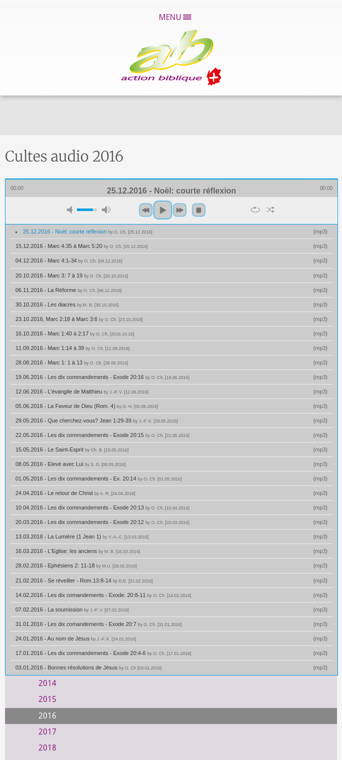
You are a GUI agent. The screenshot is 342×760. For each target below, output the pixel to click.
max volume (106, 210)
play (163, 210)
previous (146, 210)
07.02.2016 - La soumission (72, 609)
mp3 (320, 231)
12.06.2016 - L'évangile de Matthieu (81, 391)
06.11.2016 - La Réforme (68, 290)
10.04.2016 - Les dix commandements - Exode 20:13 (102, 507)
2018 (47, 747)
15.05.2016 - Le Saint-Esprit (71, 449)
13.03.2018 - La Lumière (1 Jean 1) (82, 537)
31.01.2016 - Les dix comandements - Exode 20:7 (98, 624)
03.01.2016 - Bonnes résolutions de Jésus (88, 667)
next (180, 210)
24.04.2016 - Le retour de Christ (75, 493)
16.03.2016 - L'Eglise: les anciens (77, 551)
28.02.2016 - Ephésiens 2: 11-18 (76, 565)
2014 (47, 683)
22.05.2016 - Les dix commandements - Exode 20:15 (102, 435)
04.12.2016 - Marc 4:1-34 (68, 261)
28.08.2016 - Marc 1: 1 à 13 (71, 363)
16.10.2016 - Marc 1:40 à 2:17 (74, 333)
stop (199, 210)
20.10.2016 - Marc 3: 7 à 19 (71, 275)
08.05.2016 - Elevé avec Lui (70, 464)
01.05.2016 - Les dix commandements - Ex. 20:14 (98, 479)
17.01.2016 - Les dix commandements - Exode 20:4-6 (103, 653)
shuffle (270, 209)
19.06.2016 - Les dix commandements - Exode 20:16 (102, 377)
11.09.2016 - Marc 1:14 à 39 (72, 348)
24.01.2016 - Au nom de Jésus (75, 639)
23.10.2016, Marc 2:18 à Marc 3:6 (79, 319)
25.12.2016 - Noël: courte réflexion (87, 231)
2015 (47, 699)
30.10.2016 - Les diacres (67, 305)
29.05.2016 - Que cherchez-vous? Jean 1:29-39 (96, 421)
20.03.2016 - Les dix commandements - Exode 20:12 (102, 522)
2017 (47, 731)
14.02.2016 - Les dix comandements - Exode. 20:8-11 (103, 595)
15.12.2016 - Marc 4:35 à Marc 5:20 (81, 246)
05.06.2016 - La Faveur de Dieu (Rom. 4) (86, 406)
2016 (47, 715)
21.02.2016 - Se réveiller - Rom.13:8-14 (84, 581)
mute (71, 210)
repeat (255, 209)
